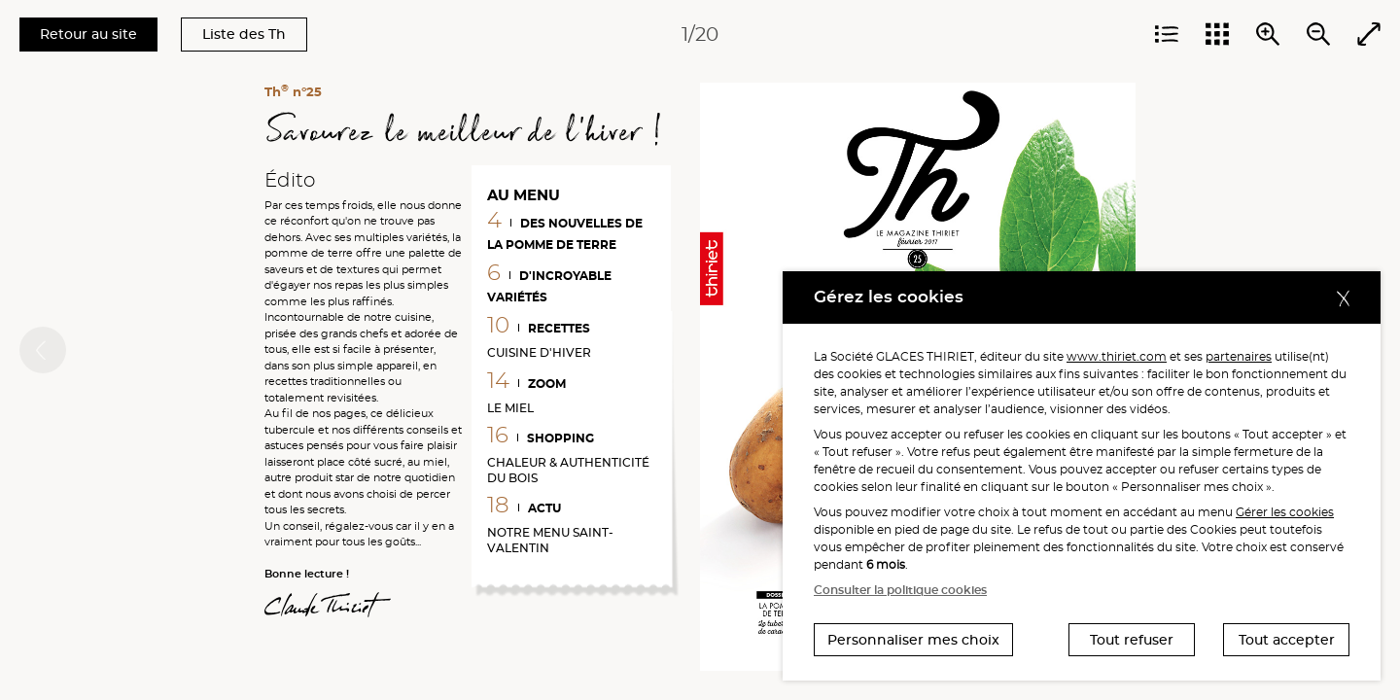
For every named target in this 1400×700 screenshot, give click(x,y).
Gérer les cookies (1285, 512)
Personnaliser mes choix (913, 639)
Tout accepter (1287, 639)
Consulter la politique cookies (900, 589)
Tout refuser (1131, 639)
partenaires (1239, 356)
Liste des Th (244, 34)
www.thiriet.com (1117, 356)
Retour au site (88, 34)
